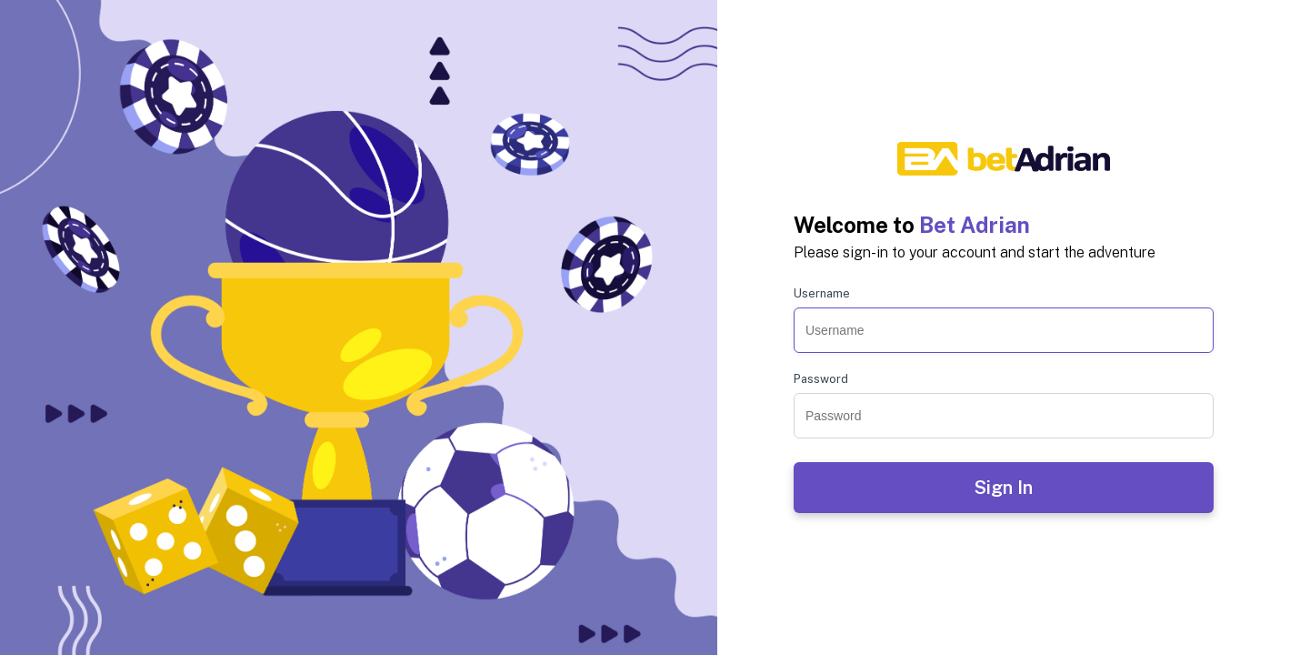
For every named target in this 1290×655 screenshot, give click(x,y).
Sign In (1004, 488)
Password (821, 379)
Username (822, 293)
